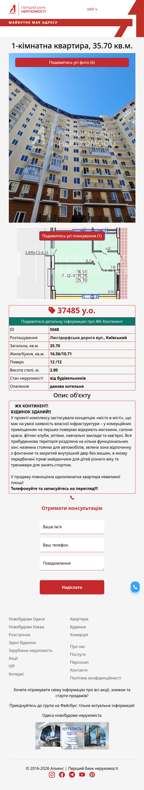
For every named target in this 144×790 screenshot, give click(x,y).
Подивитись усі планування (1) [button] (72, 236)
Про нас (77, 646)
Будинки (78, 627)
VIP (12, 666)
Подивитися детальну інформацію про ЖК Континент (72, 321)
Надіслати (72, 587)
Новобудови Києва (26, 627)
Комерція (79, 634)
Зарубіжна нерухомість (30, 650)
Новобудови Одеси (27, 619)
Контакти (79, 670)
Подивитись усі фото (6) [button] (72, 62)
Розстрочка (19, 634)
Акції (13, 658)
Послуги (78, 654)
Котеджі (16, 674)
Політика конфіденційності (95, 678)
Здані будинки (22, 642)
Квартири (79, 619)
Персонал (79, 662)
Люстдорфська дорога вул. (77, 337)
